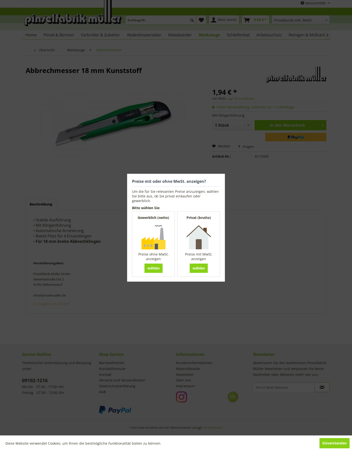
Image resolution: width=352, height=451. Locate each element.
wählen (153, 268)
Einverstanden (334, 443)
